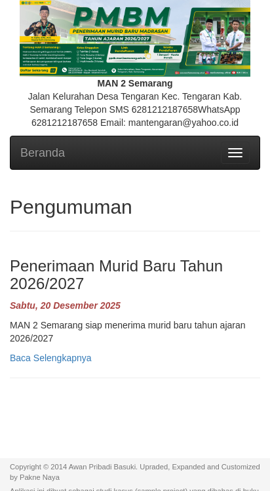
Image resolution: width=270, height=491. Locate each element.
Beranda (42, 152)
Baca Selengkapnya (51, 358)
